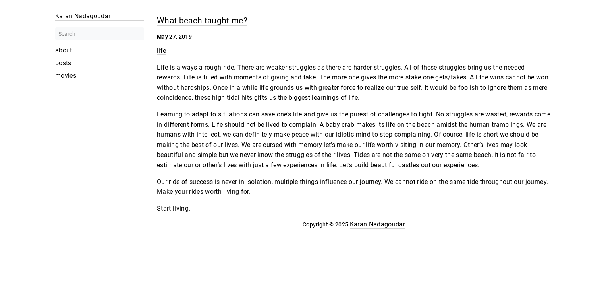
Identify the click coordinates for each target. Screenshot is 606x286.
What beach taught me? (202, 20)
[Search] (99, 33)
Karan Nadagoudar (377, 224)
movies (65, 75)
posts (63, 63)
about (63, 50)
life (161, 50)
